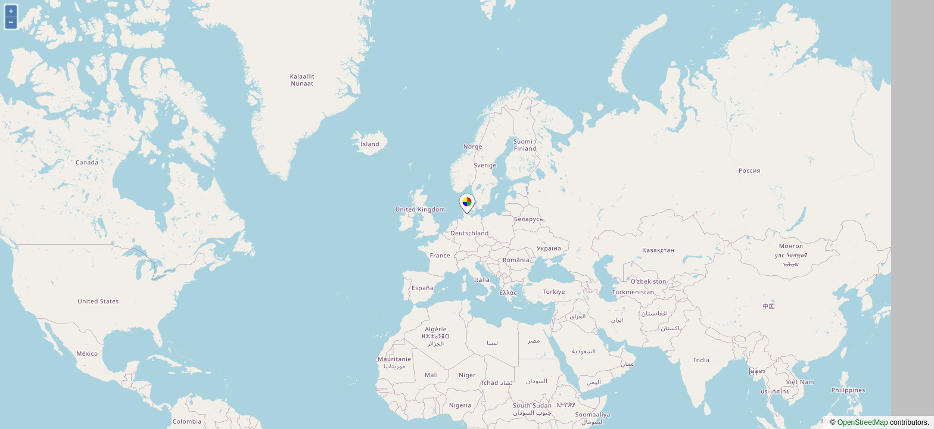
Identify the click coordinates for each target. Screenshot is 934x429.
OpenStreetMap (863, 422)
